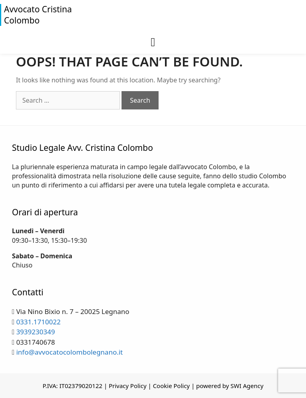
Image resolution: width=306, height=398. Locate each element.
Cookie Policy (171, 386)
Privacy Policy (128, 386)
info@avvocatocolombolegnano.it (69, 352)
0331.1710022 (38, 321)
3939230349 (35, 331)
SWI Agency (247, 386)
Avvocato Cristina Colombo (38, 15)
